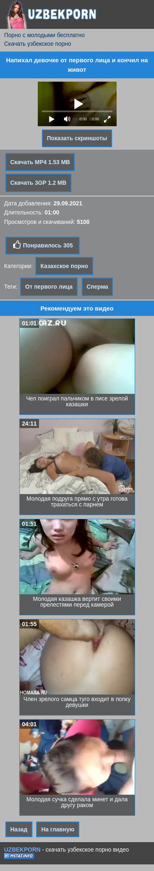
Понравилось (42, 245)
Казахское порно (64, 266)
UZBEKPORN (22, 849)
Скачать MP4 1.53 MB (40, 162)
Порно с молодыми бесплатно (44, 35)
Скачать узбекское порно (37, 43)
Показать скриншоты (77, 138)
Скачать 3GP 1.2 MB (38, 182)
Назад (19, 829)
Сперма (97, 286)
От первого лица (49, 286)
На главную (57, 829)
